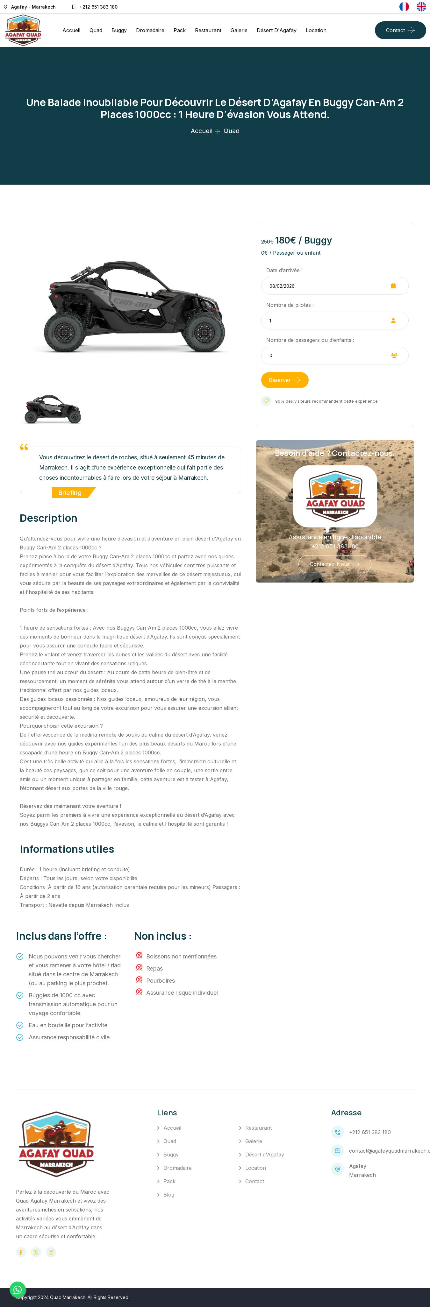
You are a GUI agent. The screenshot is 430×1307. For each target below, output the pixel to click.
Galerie (239, 30)
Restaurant (208, 30)
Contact (395, 30)
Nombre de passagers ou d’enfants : (310, 340)
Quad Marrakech (67, 1297)
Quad (96, 30)
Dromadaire (150, 30)
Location (316, 30)
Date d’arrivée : (284, 270)
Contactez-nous (330, 564)
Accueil (71, 30)
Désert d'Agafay (277, 30)
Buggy (119, 30)
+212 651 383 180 (98, 7)
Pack (180, 30)
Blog (168, 1194)
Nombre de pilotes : (290, 305)
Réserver (280, 380)
